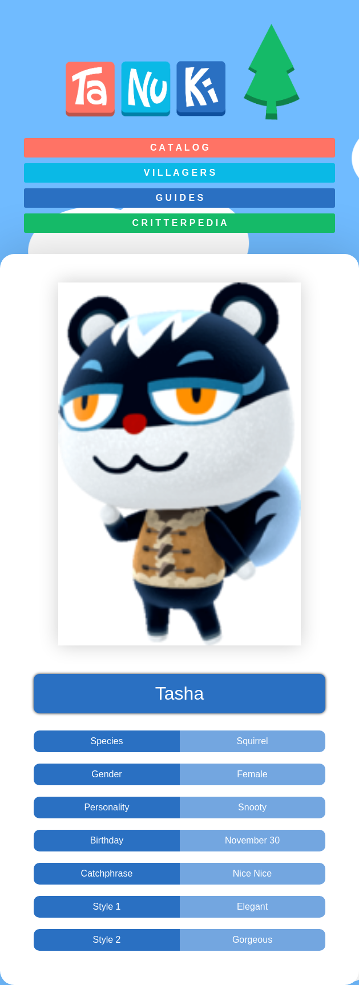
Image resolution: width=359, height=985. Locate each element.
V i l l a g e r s (179, 172)
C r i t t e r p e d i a (179, 223)
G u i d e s (180, 198)
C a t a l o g (179, 147)
